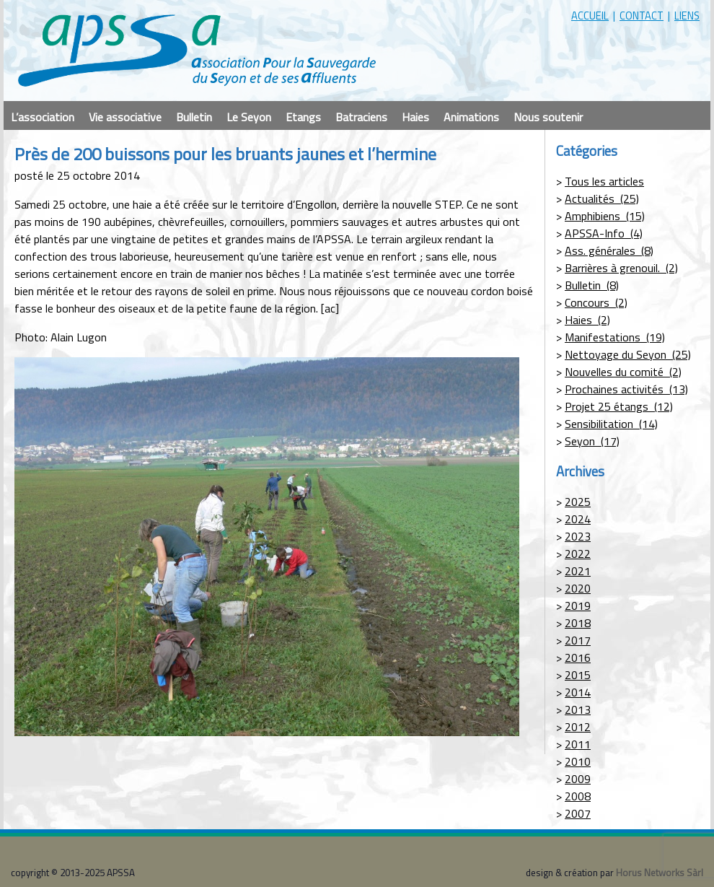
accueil (590, 15)
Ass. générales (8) (609, 250)
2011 (578, 744)
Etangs (303, 117)
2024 (578, 519)
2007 (578, 813)
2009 (578, 778)
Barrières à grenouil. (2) (621, 267)
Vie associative (125, 117)
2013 (578, 709)
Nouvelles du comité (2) (623, 371)
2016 (578, 657)
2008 (578, 796)
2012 (578, 726)
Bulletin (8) (592, 285)
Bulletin (194, 117)
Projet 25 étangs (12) (619, 406)
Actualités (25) (602, 198)
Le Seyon (248, 117)
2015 (578, 674)
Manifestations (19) (615, 337)
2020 (578, 588)
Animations (471, 117)
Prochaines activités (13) (626, 389)
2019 (578, 605)
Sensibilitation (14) (611, 423)
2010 (578, 761)
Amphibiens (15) (605, 215)
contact (642, 15)
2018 (578, 623)
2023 (578, 536)
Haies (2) (587, 319)
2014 (578, 692)
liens (687, 15)
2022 (578, 553)
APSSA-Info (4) (604, 233)
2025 (578, 501)
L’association (42, 117)
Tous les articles (604, 181)
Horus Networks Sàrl (659, 872)
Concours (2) (596, 302)
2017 (578, 640)
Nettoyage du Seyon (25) (628, 354)
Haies (415, 117)
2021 (578, 571)
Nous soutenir (548, 117)
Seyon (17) (592, 441)
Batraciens (361, 117)
